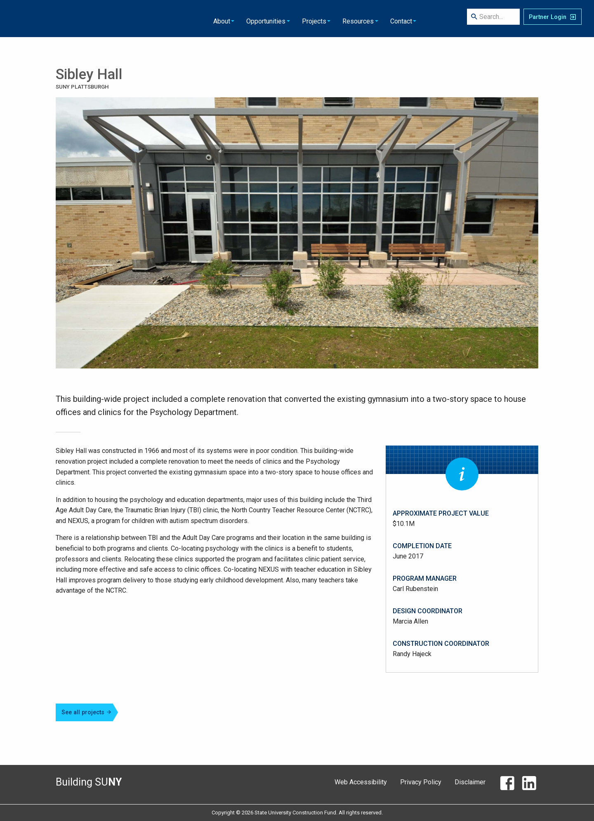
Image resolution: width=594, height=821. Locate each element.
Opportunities (201, 18)
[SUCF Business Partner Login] (552, 18)
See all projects (86, 712)
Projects (248, 18)
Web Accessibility (361, 782)
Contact (333, 18)
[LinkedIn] (529, 785)
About (157, 18)
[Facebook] (507, 785)
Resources (291, 18)
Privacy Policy (420, 782)
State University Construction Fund (56, 18)
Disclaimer (470, 782)
